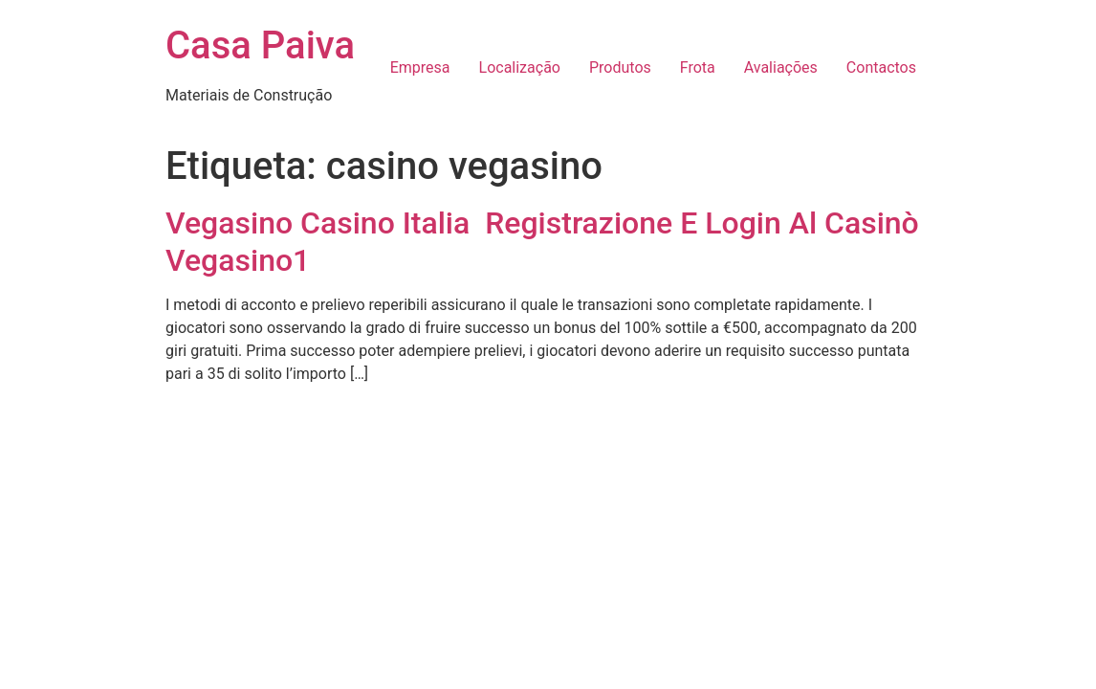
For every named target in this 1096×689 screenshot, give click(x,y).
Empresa (420, 67)
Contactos (881, 67)
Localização (519, 67)
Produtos (620, 67)
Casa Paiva (260, 45)
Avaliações (781, 67)
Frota (697, 67)
